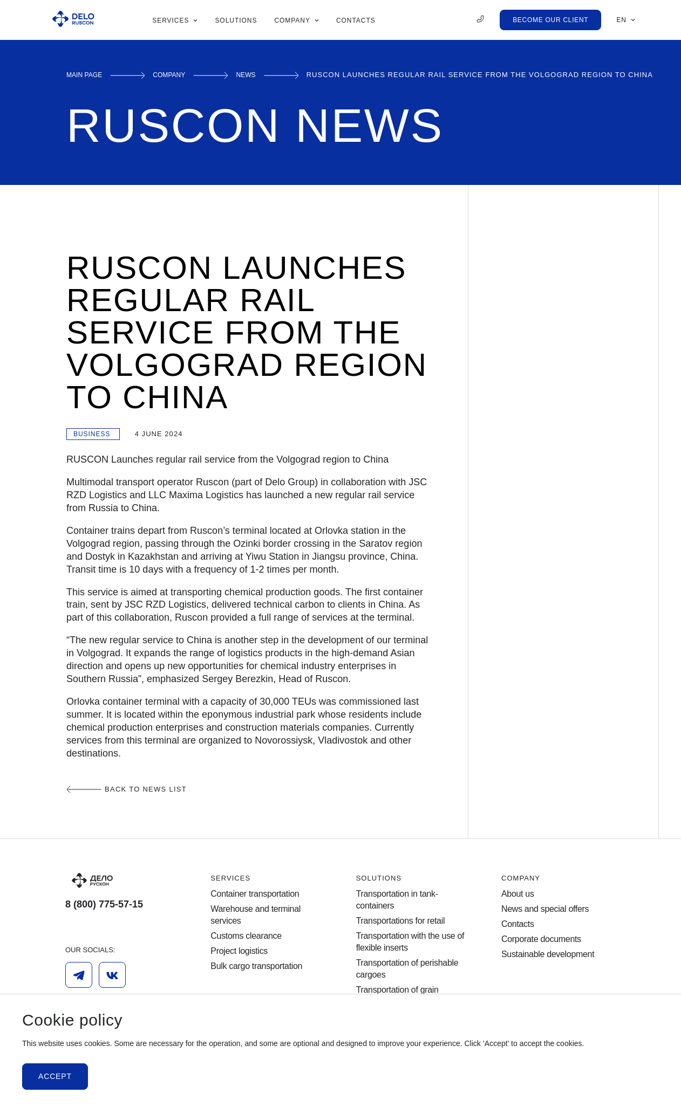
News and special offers (545, 908)
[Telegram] (78, 975)
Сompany (180, 75)
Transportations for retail (400, 920)
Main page (88, 75)
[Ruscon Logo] (73, 20)
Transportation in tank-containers (397, 899)
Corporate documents (541, 939)
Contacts (517, 924)
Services (230, 878)
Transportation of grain (397, 989)
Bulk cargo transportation (256, 966)
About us (517, 893)
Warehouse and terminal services (255, 914)
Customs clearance (246, 935)
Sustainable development (547, 954)
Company (520, 878)
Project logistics (239, 950)
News (262, 75)
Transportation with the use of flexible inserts (410, 941)
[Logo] (122, 880)
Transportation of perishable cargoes (407, 968)
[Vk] (112, 975)
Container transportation (254, 893)
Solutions (379, 878)
